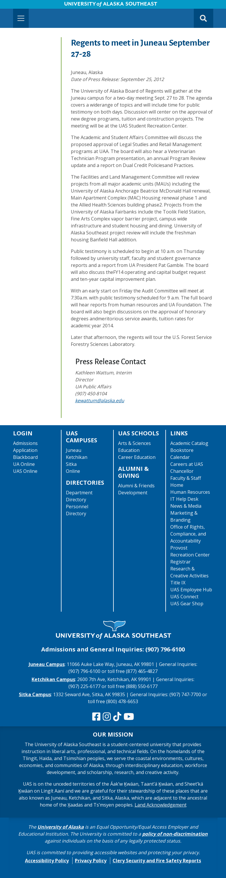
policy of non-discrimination (175, 834)
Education (129, 450)
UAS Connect (184, 596)
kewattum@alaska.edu (99, 400)
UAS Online (25, 471)
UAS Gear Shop (186, 603)
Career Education (137, 457)
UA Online (24, 464)
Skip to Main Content (27, 6)
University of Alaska (60, 827)
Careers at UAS (186, 464)
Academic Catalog (189, 443)
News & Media (185, 506)
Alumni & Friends (136, 485)
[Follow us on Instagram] (107, 717)
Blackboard (25, 457)
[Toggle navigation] (21, 18)
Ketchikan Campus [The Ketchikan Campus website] (53, 679)
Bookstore (182, 450)
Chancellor (182, 471)
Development (132, 492)
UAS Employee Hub (191, 589)
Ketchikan (76, 457)
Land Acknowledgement (161, 805)
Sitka (71, 464)
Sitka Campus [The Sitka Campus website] (35, 694)
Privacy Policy (90, 860)
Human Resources (190, 492)
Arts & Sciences (134, 443)
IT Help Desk (184, 499)
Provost (178, 548)
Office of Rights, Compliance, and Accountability (188, 534)
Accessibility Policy (47, 860)
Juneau (73, 450)
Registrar (180, 562)
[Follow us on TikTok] (117, 717)
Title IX (177, 582)
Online (73, 471)
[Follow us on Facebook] (96, 717)
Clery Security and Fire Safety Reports (157, 860)
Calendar (180, 457)
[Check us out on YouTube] (129, 717)
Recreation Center (190, 555)
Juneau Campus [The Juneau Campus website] (47, 664)
